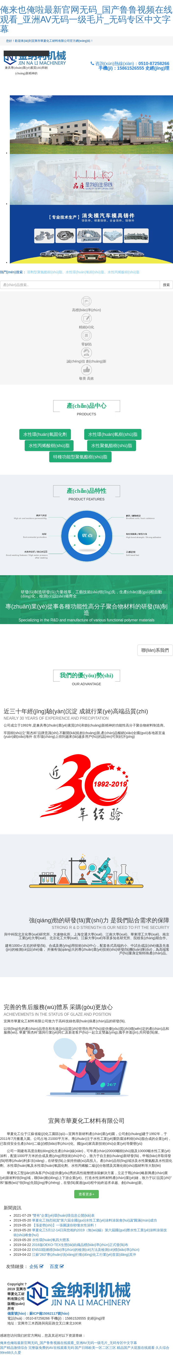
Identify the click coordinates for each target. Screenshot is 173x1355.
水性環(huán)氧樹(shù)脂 (112, 434)
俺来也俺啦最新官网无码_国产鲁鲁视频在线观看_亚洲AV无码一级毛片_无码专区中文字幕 (86, 19)
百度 (57, 1266)
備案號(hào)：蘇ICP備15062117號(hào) (38, 1313)
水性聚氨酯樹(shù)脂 (111, 445)
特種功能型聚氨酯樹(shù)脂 (80, 456)
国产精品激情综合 (13, 1348)
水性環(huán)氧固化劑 (45, 434)
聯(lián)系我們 (155, 650)
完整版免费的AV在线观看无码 (51, 1348)
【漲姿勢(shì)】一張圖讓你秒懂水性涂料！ (64, 1225)
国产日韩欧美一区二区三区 (95, 1348)
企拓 (37, 1266)
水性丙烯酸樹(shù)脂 (49, 445)
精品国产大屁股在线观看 (136, 1348)
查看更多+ (86, 1194)
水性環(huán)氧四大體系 (50, 1240)
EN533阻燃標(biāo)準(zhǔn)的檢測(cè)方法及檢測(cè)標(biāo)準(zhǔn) (85, 1250)
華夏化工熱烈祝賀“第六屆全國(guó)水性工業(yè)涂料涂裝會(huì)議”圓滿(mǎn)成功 (94, 1220)
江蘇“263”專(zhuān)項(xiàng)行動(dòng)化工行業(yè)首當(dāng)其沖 (84, 1254)
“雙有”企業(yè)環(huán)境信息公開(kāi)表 (63, 1215)
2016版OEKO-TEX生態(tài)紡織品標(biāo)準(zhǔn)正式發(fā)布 (80, 1245)
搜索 (166, 285)
